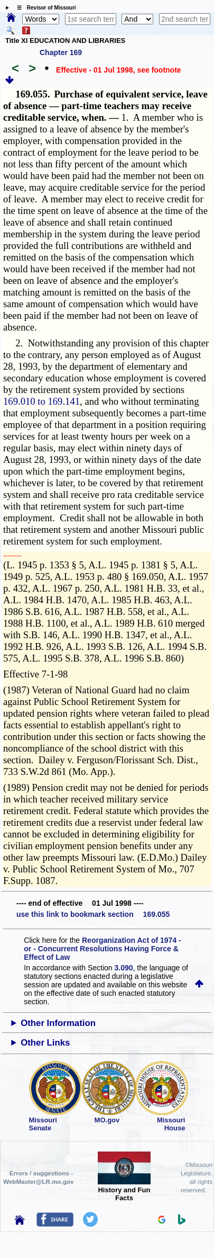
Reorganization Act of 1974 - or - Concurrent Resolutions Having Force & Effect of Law (102, 948)
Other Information (58, 1023)
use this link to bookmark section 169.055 (93, 914)
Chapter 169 (61, 52)
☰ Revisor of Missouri (44, 8)
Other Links (45, 1043)
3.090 (124, 967)
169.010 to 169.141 (41, 401)
